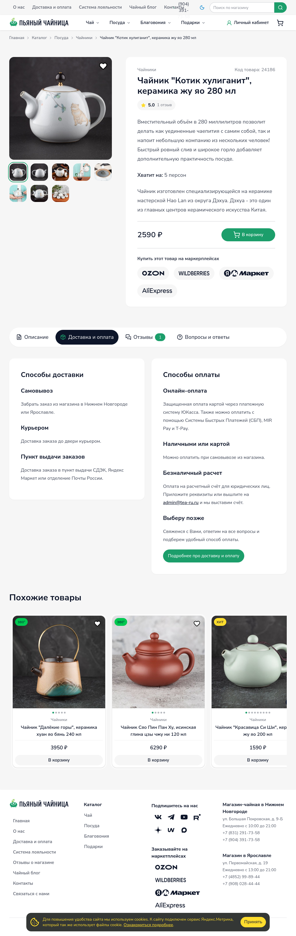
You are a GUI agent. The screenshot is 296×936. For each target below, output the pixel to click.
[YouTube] (183, 816)
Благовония (155, 22)
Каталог (93, 804)
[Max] (183, 829)
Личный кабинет (247, 22)
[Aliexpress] (157, 290)
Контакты (23, 883)
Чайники (146, 70)
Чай (93, 22)
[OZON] (153, 273)
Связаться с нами (31, 894)
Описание (32, 337)
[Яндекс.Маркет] (246, 273)
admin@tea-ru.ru (181, 502)
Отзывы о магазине (33, 862)
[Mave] (170, 829)
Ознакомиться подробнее (148, 925)
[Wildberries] (194, 273)
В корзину (248, 234)
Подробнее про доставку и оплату (203, 556)
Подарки (193, 22)
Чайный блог (26, 873)
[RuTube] (197, 816)
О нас (19, 831)
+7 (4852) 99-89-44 (241, 877)
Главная (21, 821)
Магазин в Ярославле (247, 855)
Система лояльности (34, 852)
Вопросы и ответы (203, 337)
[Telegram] (170, 816)
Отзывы (145, 337)
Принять (253, 922)
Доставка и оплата (87, 337)
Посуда (120, 22)
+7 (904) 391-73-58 (241, 840)
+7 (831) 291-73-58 (241, 833)
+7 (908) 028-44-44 (241, 884)
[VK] (157, 816)
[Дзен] (157, 829)
